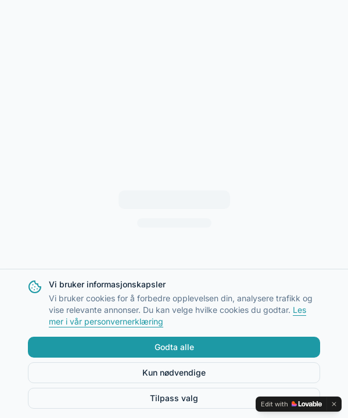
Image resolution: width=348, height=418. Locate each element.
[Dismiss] (334, 404)
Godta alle (174, 347)
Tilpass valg (174, 398)
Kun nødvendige (174, 372)
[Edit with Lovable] (291, 404)
